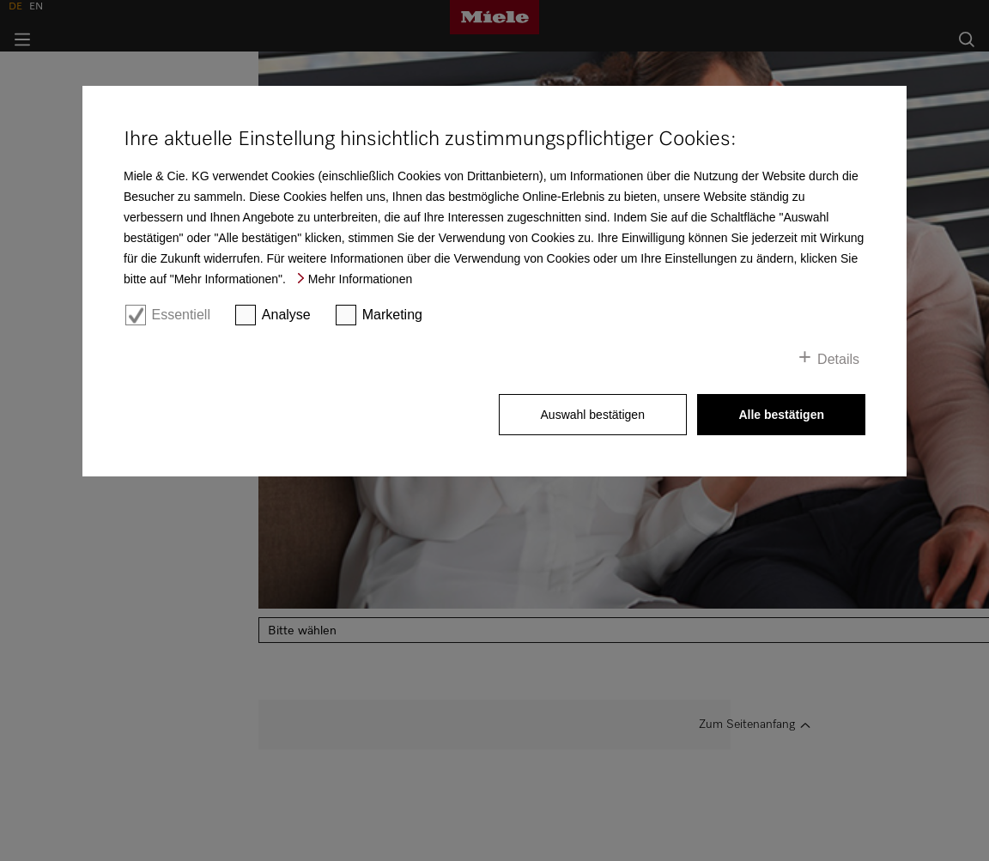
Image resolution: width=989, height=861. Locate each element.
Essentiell (180, 314)
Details (838, 359)
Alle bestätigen (781, 414)
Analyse (286, 314)
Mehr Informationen (360, 279)
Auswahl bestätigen (593, 414)
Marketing (392, 314)
